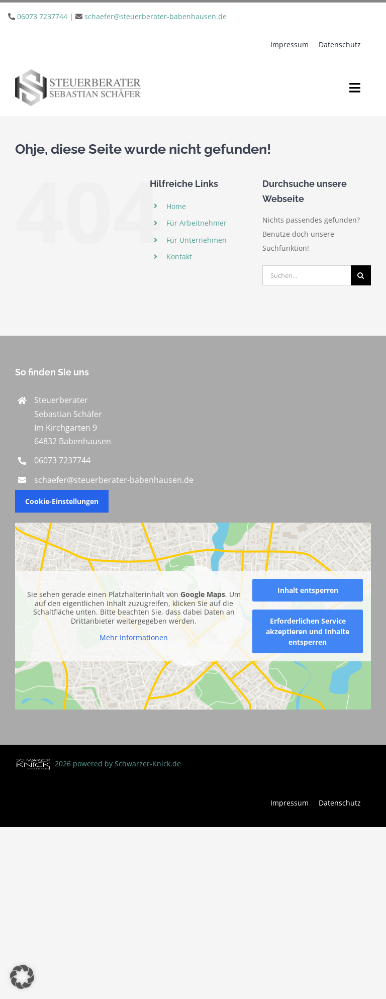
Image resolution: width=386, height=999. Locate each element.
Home (176, 206)
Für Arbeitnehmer (196, 223)
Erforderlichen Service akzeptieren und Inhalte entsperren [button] (307, 631)
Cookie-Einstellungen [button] (62, 501)
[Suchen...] (306, 275)
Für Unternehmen (196, 240)
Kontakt (179, 256)
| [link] (122, 16)
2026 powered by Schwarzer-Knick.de (98, 763)
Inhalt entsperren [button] (307, 590)
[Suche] (361, 275)
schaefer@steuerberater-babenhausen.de (155, 16)
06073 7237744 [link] (62, 460)
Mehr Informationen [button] (134, 637)
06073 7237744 (42, 16)
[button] (22, 977)
